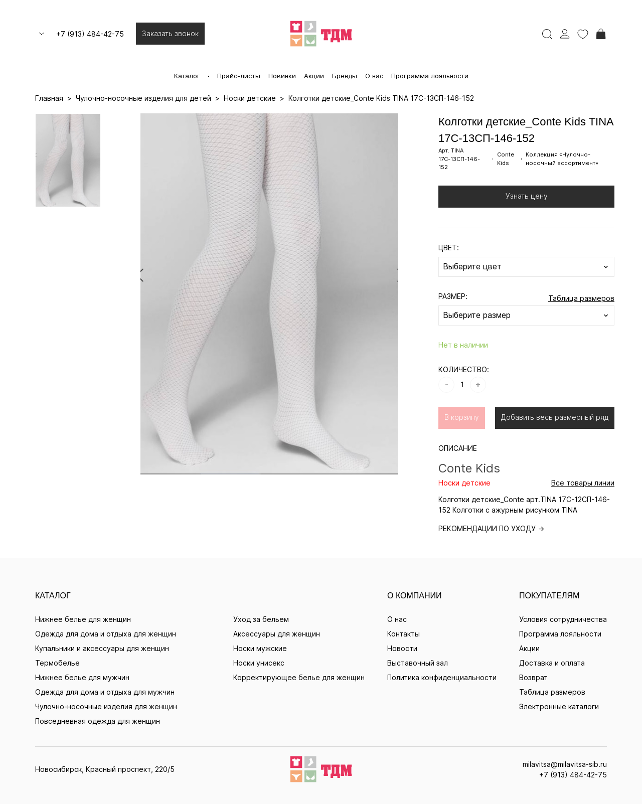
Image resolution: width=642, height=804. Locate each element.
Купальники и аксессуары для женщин (102, 648)
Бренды (344, 76)
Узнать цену (527, 196)
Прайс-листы (238, 76)
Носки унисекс (258, 663)
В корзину (461, 417)
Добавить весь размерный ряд (554, 417)
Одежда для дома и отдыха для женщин (105, 633)
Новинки (282, 76)
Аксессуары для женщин (276, 633)
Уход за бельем (261, 619)
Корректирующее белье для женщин (299, 677)
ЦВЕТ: (448, 247)
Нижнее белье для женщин (83, 619)
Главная (49, 98)
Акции (314, 76)
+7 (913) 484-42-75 (90, 34)
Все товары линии (582, 482)
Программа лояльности (429, 76)
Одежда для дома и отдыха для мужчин (105, 692)
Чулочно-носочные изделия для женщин (106, 706)
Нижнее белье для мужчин (82, 677)
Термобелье (57, 663)
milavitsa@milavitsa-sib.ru (565, 764)
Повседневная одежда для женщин (97, 721)
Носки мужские (260, 648)
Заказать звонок (170, 33)
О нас (374, 76)
